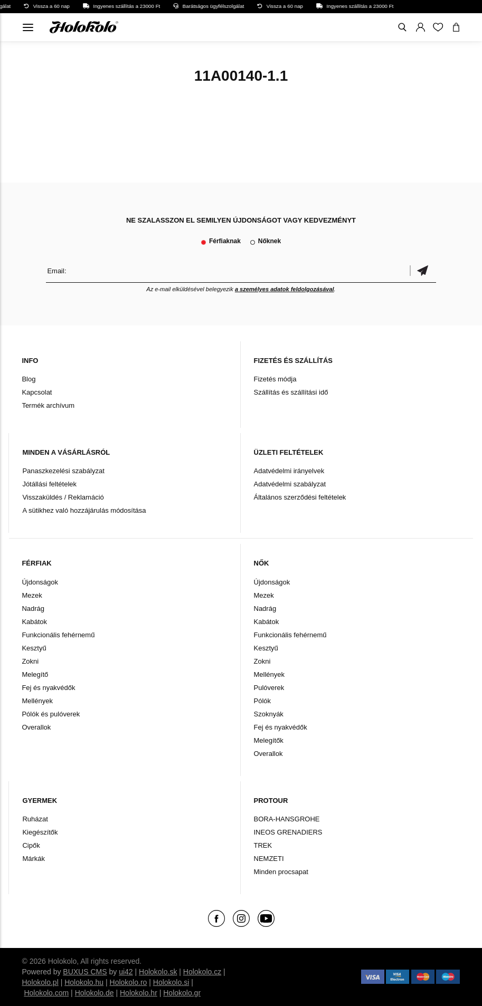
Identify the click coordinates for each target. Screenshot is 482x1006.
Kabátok (34, 622)
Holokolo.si (171, 982)
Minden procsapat (281, 872)
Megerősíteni (423, 271)
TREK (263, 845)
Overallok (36, 727)
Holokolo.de (94, 993)
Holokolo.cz (202, 971)
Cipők (31, 845)
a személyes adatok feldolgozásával (284, 289)
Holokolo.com (46, 993)
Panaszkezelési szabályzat (63, 471)
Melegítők (268, 740)
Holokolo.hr (138, 993)
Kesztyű (34, 648)
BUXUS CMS (85, 971)
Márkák (33, 859)
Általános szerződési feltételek (300, 497)
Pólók (262, 701)
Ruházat (35, 819)
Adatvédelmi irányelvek (289, 471)
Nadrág (33, 608)
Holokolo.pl (40, 982)
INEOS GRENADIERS (288, 832)
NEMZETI (269, 859)
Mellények (37, 701)
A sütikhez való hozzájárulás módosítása (84, 510)
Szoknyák (268, 714)
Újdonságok (40, 582)
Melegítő (35, 674)
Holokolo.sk (158, 971)
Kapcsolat (37, 392)
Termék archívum (48, 405)
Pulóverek (269, 688)
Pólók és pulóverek (51, 714)
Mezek (32, 595)
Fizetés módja (275, 379)
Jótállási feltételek (49, 484)
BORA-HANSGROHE (287, 819)
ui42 (126, 971)
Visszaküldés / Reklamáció (62, 497)
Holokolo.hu (83, 982)
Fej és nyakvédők (48, 688)
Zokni (30, 661)
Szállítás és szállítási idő (291, 392)
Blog (28, 379)
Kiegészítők (40, 832)
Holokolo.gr (182, 993)
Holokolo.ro (128, 982)
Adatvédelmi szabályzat (290, 484)
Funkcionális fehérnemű (58, 635)
